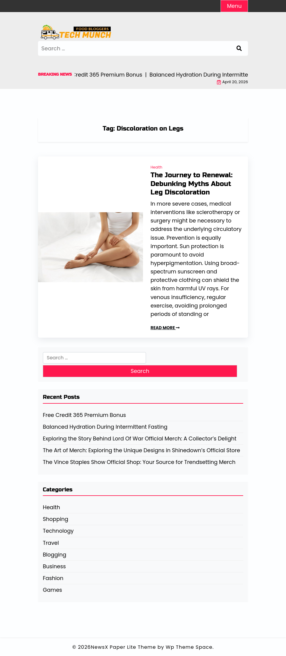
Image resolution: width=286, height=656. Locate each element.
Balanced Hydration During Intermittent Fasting (105, 426)
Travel (51, 543)
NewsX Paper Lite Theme (123, 647)
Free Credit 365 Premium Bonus (84, 415)
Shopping (55, 519)
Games (52, 590)
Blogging (54, 554)
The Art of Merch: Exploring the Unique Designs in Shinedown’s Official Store (141, 450)
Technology (58, 531)
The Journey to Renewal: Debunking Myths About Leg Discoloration (192, 183)
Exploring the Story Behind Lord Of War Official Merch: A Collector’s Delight (140, 438)
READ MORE (165, 328)
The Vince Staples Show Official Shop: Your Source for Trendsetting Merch (139, 462)
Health (156, 167)
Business (54, 566)
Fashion (53, 578)
